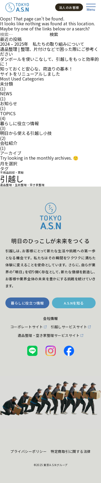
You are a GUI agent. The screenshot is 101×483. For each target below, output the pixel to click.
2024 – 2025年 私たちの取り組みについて (42, 43)
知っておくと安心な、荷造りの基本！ (36, 68)
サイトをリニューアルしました (30, 73)
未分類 (6, 83)
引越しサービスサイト (69, 327)
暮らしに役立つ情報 (19, 123)
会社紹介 (8, 143)
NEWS (6, 93)
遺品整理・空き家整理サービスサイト (49, 335)
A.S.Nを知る (74, 303)
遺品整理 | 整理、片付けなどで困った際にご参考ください (49, 52)
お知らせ (8, 103)
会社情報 (50, 318)
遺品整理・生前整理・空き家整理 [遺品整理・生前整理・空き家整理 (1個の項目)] (22, 185)
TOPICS (8, 113)
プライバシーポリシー (28, 451)
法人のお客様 (69, 7)
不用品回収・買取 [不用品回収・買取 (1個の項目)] (12, 172)
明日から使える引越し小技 (26, 133)
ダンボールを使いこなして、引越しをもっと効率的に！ (49, 61)
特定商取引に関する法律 (71, 451)
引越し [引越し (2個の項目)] (11, 178)
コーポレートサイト (26, 327)
